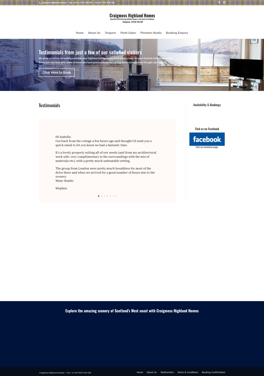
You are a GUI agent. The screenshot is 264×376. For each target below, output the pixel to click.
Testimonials (167, 372)
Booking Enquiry (177, 33)
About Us (94, 33)
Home (80, 33)
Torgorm (110, 33)
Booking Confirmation (213, 372)
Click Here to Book (57, 72)
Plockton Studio (150, 33)
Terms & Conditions (188, 372)
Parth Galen (128, 33)
